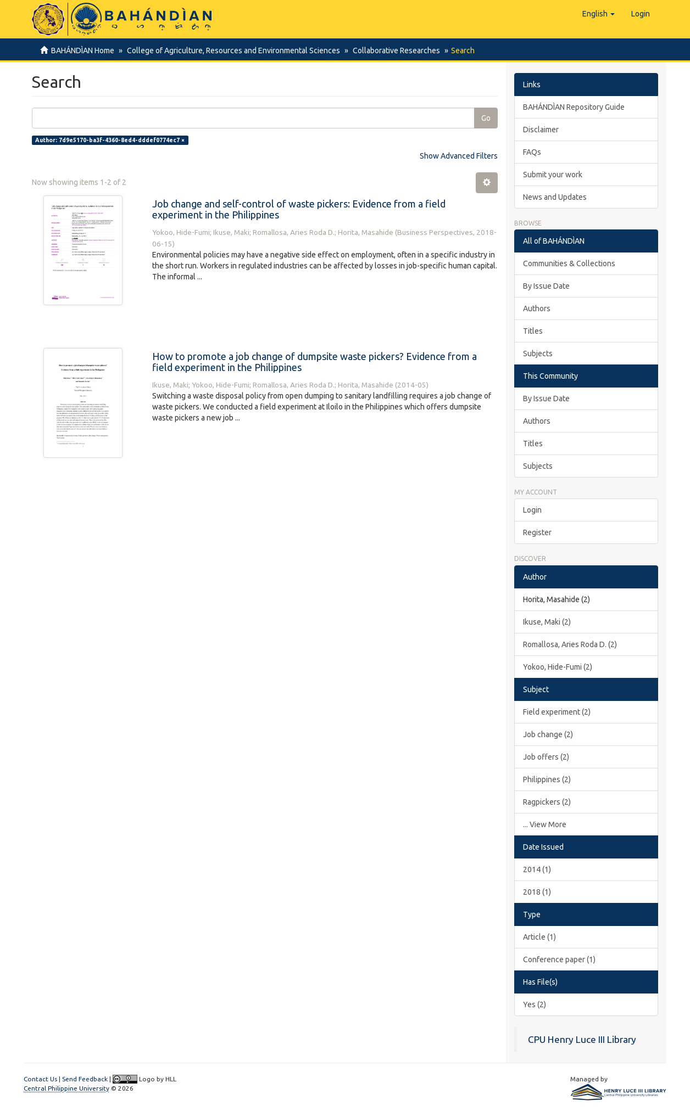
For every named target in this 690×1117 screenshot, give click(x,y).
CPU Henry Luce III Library (582, 1039)
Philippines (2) (547, 779)
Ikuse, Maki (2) (547, 622)
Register (537, 532)
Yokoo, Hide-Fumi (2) (557, 667)
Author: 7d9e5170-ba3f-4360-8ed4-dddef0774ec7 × (110, 140)
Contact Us (40, 1078)
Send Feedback (85, 1078)
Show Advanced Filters (459, 155)
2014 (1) (537, 869)
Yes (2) (534, 1004)
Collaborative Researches (393, 50)
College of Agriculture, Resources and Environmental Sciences (231, 50)
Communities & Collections (569, 263)
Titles (533, 331)
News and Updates (555, 197)
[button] (598, 13)
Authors (536, 308)
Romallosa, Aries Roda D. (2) (570, 644)
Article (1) (539, 937)
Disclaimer (541, 129)
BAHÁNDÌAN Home (82, 50)
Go (486, 118)
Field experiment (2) (557, 712)
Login (532, 510)
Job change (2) (548, 734)
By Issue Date (546, 286)
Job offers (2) (546, 757)
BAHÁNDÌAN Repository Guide (574, 107)
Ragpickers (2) (547, 802)
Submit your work (552, 174)
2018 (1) (537, 892)
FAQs (532, 152)
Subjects (538, 353)
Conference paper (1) (559, 959)
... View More (544, 824)
